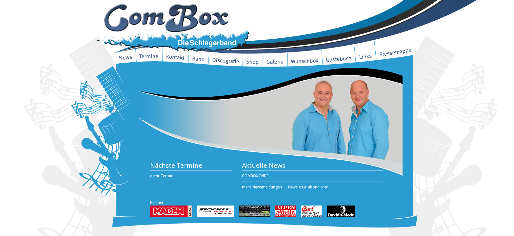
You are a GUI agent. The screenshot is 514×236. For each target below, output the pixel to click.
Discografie (226, 60)
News (125, 56)
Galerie (275, 61)
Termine (149, 56)
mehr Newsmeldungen (262, 187)
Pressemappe (394, 49)
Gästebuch (338, 57)
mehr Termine (162, 176)
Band (198, 58)
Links (365, 53)
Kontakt (175, 56)
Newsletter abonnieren (308, 187)
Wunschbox (305, 61)
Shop (253, 61)
